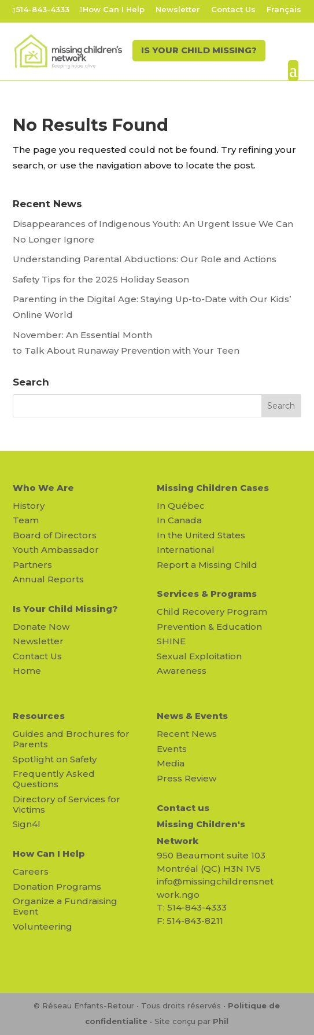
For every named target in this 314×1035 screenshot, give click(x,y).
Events (172, 748)
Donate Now (41, 626)
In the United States (201, 535)
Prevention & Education (209, 626)
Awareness (181, 670)
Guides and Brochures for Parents (71, 739)
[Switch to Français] (284, 12)
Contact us (183, 807)
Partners (32, 564)
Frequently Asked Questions (54, 779)
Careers (31, 871)
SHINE (171, 641)
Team (26, 520)
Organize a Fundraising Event (65, 906)
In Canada (179, 520)
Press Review (186, 778)
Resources (39, 715)
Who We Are (43, 487)
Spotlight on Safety (55, 759)
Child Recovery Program (212, 611)
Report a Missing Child (207, 564)
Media (170, 763)
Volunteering (42, 926)
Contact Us (233, 10)
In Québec (181, 505)
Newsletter (178, 10)
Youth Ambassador (56, 549)
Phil (220, 1021)
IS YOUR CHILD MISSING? (196, 52)
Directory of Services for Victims (66, 804)
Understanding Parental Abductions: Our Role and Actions (144, 259)
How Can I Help (114, 10)
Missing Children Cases (213, 487)
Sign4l (26, 824)
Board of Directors (55, 535)
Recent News (187, 733)
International (186, 549)
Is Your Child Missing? (65, 608)
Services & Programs (207, 593)
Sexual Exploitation (199, 656)
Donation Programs (57, 886)
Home (27, 670)
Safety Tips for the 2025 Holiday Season (101, 279)
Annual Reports (48, 579)
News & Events (192, 715)
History (29, 505)
